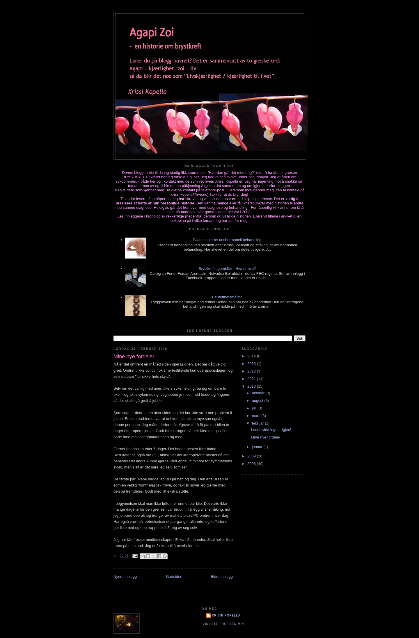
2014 (252, 356)
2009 (252, 456)
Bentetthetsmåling (227, 297)
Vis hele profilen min (223, 623)
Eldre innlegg (222, 576)
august (258, 400)
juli (255, 408)
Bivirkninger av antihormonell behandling (227, 240)
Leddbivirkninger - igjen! (271, 429)
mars (257, 416)
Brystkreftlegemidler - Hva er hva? (227, 268)
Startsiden (173, 576)
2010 (252, 386)
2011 (252, 379)
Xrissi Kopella (226, 615)
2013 (252, 363)
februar (258, 423)
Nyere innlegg (125, 576)
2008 (252, 463)
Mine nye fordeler (265, 437)
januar (258, 447)
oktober (259, 393)
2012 (252, 371)
